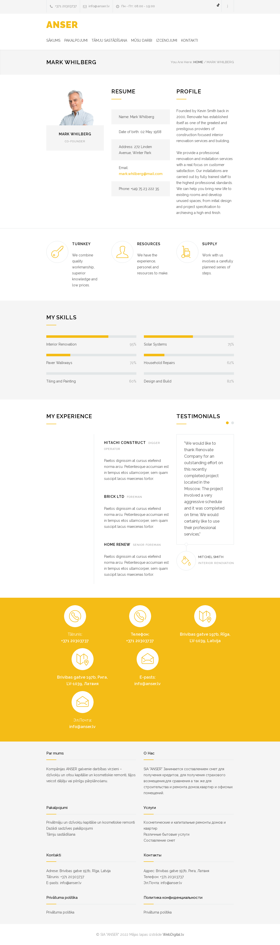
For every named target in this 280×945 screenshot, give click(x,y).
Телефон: (140, 634)
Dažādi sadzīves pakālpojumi (69, 828)
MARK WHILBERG (75, 134)
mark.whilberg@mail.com (140, 174)
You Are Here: (182, 62)
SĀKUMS (53, 40)
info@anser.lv (99, 6)
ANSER (62, 24)
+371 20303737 (66, 6)
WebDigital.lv (173, 935)
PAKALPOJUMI (76, 40)
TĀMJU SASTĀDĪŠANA (109, 40)
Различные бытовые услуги (166, 834)
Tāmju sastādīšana (60, 834)
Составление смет (159, 840)
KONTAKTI (189, 40)
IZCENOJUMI (166, 40)
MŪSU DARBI (141, 40)
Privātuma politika (60, 912)
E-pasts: (148, 677)
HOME (198, 62)
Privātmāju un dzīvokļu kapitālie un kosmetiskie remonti (90, 822)
